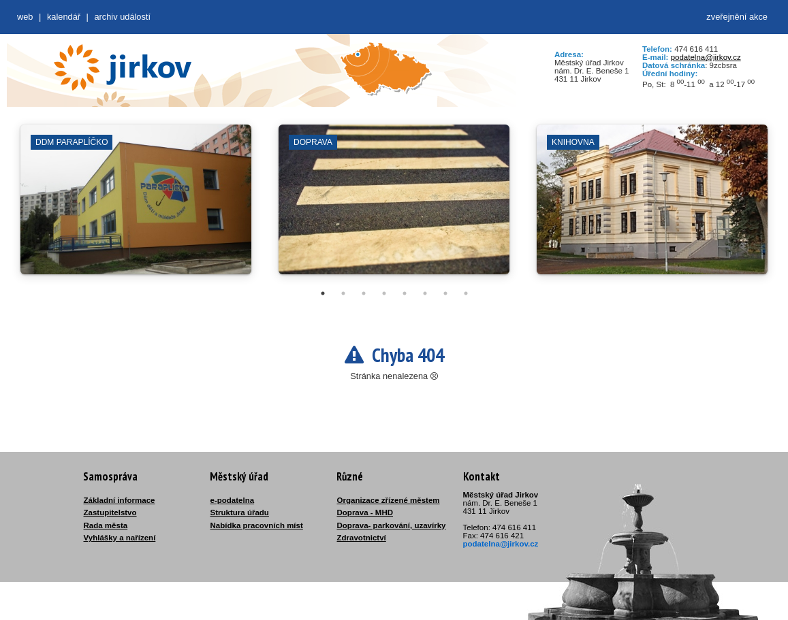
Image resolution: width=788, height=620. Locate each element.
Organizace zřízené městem (388, 500)
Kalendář (63, 17)
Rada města (106, 525)
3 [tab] (364, 293)
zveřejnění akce (737, 17)
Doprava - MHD (365, 512)
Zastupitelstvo (110, 512)
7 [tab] (445, 293)
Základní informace (119, 500)
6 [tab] (425, 293)
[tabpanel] (136, 206)
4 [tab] (384, 293)
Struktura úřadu (239, 512)
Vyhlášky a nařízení (120, 538)
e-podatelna (232, 500)
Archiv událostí (122, 17)
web (25, 17)
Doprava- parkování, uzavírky (391, 525)
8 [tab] (466, 293)
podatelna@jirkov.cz (706, 57)
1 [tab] (323, 293)
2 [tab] (343, 293)
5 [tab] (404, 293)
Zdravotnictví (361, 538)
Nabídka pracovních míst (256, 525)
